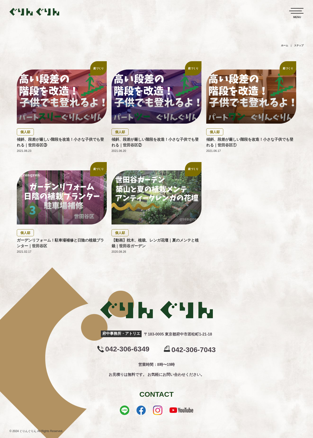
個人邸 (25, 132)
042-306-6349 (127, 349)
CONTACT (156, 394)
